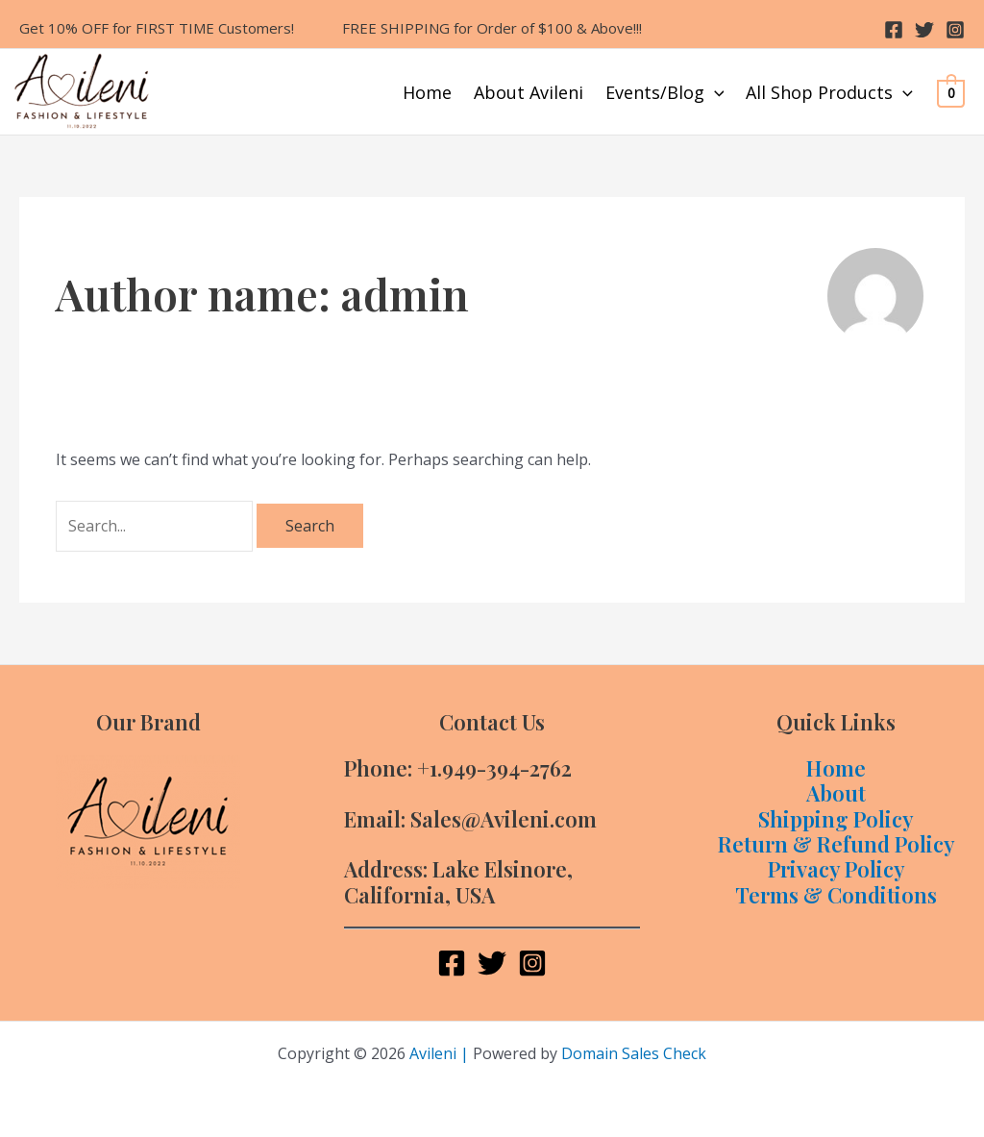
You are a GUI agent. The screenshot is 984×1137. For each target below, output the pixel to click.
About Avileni (528, 92)
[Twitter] (924, 29)
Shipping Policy (836, 818)
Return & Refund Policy (836, 843)
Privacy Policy (836, 868)
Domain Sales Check (633, 1053)
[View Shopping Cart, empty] (951, 92)
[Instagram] (955, 29)
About (836, 793)
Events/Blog (665, 92)
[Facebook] (893, 29)
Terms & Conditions (836, 894)
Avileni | (439, 1053)
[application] (714, 92)
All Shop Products (829, 92)
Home (427, 92)
